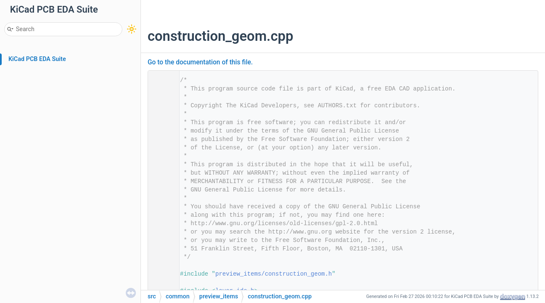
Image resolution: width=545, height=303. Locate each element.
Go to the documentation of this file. (200, 62)
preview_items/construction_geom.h (273, 274)
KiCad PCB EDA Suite (37, 59)
